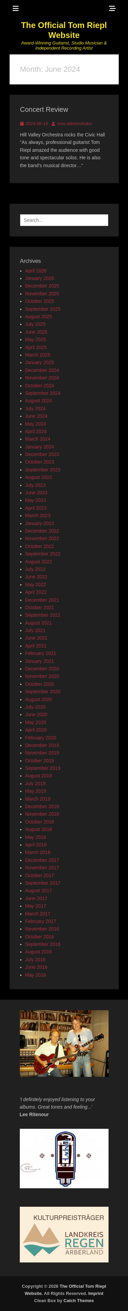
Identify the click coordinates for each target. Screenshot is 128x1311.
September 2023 (43, 469)
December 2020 (42, 668)
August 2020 (38, 699)
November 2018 (42, 814)
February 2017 (40, 921)
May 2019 (35, 791)
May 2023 (35, 500)
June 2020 (36, 714)
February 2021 (40, 653)
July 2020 (35, 707)
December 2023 (42, 454)
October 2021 (39, 607)
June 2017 (36, 898)
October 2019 (39, 760)
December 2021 (42, 600)
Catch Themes (78, 1300)
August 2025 (38, 316)
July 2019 (35, 783)
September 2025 (43, 309)
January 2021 (39, 661)
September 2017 (43, 883)
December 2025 (42, 286)
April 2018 (36, 844)
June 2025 (36, 332)
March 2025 (38, 355)
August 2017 (38, 890)
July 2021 (35, 630)
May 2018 (35, 837)
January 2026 (39, 278)
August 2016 (38, 951)
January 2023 (39, 523)
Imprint (95, 1293)
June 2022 (36, 576)
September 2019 (43, 768)
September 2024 (43, 393)
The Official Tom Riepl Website (64, 30)
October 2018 (39, 822)
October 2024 (39, 385)
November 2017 (42, 867)
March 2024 (38, 439)
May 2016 (35, 975)
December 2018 (42, 806)
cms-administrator (74, 123)
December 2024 (42, 370)
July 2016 (35, 959)
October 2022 (39, 546)
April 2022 (36, 592)
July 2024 (35, 408)
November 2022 (42, 538)
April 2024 (36, 431)
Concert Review (44, 109)
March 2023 (38, 515)
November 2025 (42, 293)
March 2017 (38, 914)
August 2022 (38, 561)
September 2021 (43, 615)
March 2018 (38, 852)
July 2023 (35, 485)
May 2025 (35, 339)
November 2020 (42, 676)
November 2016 (42, 929)
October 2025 (39, 301)
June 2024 (36, 416)
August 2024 (38, 400)
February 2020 (40, 737)
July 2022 (35, 569)
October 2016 (39, 936)
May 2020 (35, 722)
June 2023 (36, 492)
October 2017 (39, 875)
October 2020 (39, 684)
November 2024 (42, 377)
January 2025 (39, 362)
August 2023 (38, 477)
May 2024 (35, 424)
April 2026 (36, 270)
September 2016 (43, 944)
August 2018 (38, 829)
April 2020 (36, 730)
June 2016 (36, 967)
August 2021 (38, 623)
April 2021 (36, 645)
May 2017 (35, 906)
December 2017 (42, 860)
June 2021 (36, 638)
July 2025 (35, 324)
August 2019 (38, 775)
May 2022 (35, 584)
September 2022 (43, 554)
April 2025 (36, 347)
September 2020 (43, 691)
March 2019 (38, 799)
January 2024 (39, 447)
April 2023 (36, 508)
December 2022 (42, 531)
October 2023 (39, 462)
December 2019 (42, 745)
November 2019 (42, 752)
